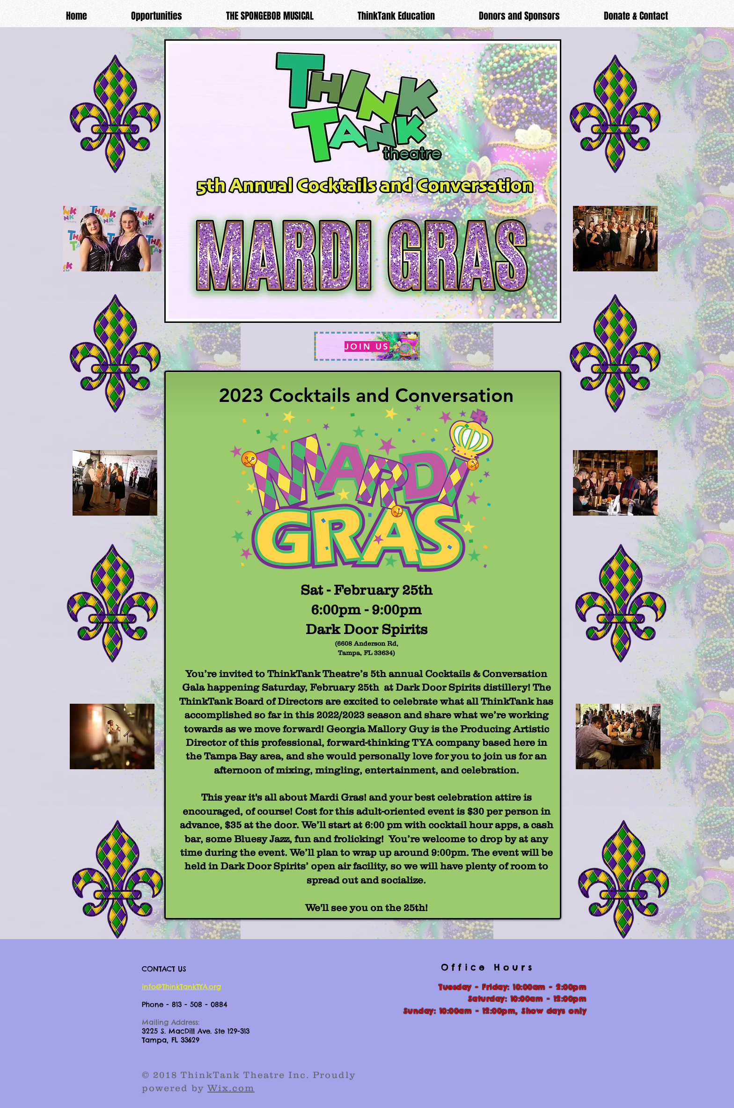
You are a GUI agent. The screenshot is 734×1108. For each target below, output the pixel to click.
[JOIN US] (367, 346)
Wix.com (231, 1088)
